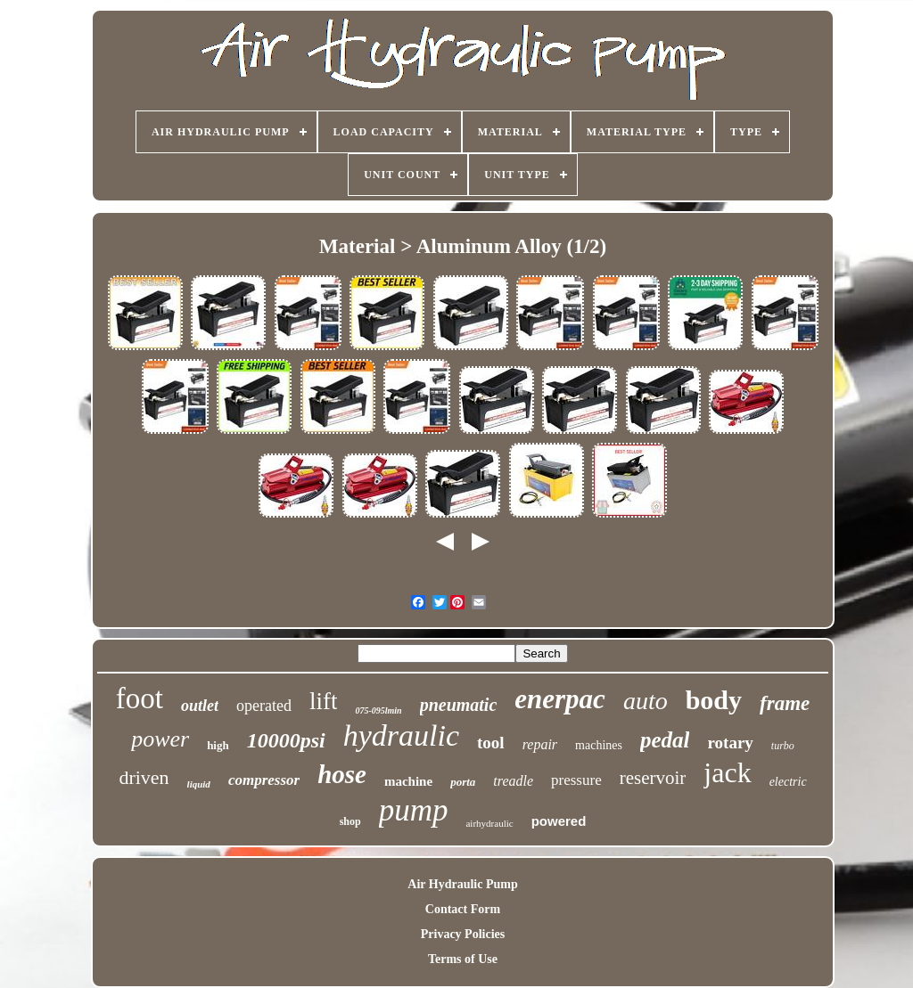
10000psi (286, 740)
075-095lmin (378, 710)
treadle (513, 780)
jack (727, 772)
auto (645, 700)
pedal (665, 740)
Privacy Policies (463, 934)
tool (491, 742)
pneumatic (459, 704)
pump (413, 810)
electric (788, 781)
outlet (199, 705)
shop (350, 821)
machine (408, 781)
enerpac (559, 698)
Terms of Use (463, 959)
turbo (782, 745)
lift (323, 701)
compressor (264, 780)
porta (462, 781)
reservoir (653, 777)
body (714, 699)
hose (341, 774)
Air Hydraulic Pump (462, 884)
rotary (730, 742)
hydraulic (401, 735)
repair (539, 744)
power (160, 739)
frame (785, 703)
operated (264, 705)
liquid (198, 784)
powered (559, 821)
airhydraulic (489, 823)
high (218, 745)
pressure (576, 780)
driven (144, 777)
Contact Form (462, 909)
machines (598, 745)
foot (139, 698)
